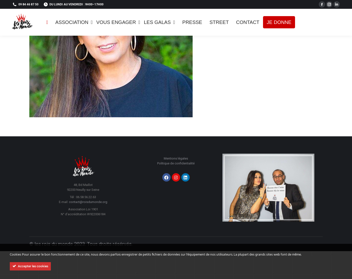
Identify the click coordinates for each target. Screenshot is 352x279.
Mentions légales (176, 158)
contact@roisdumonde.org (88, 202)
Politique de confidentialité (176, 163)
